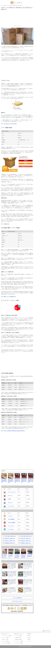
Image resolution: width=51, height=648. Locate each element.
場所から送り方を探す (12, 563)
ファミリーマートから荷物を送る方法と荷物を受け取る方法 (17, 555)
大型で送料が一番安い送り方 (26, 536)
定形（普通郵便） (11, 519)
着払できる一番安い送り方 (26, 538)
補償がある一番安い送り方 (26, 540)
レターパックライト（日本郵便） (7, 635)
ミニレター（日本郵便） (18, 635)
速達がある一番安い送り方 (10, 540)
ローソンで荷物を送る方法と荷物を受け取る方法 (29, 555)
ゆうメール (10, 502)
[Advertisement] (17, 17)
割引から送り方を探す (28, 571)
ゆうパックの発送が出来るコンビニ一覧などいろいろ (10, 555)
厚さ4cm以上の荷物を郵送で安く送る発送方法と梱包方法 (17, 480)
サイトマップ (29, 641)
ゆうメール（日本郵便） (5, 641)
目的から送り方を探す (28, 579)
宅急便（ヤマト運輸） (5, 639)
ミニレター (10, 515)
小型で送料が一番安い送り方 (10, 536)
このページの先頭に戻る (17, 597)
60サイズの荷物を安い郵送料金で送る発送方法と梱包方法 (4, 480)
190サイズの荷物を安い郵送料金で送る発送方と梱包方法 (14, 430)
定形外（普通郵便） (12, 522)
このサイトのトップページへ (17, 601)
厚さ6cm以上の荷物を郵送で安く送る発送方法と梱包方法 (24, 480)
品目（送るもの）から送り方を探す (10, 123)
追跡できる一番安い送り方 (10, 538)
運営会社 (28, 635)
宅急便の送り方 (6, 223)
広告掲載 (28, 639)
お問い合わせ (29, 637)
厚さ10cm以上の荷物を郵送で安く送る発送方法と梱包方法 (31, 480)
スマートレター (11, 525)
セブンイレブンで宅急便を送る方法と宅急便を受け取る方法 (23, 555)
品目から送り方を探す (12, 571)
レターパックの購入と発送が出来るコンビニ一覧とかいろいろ (4, 555)
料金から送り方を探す (28, 563)
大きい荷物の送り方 (27, 587)
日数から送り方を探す (12, 579)
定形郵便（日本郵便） (18, 637)
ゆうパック (10, 495)
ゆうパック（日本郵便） (5, 637)
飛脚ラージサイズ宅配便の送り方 (10, 296)
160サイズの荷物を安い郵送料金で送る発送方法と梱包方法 (11, 480)
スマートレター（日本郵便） (19, 641)
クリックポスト (11, 529)
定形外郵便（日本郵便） (18, 639)
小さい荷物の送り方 (11, 587)
